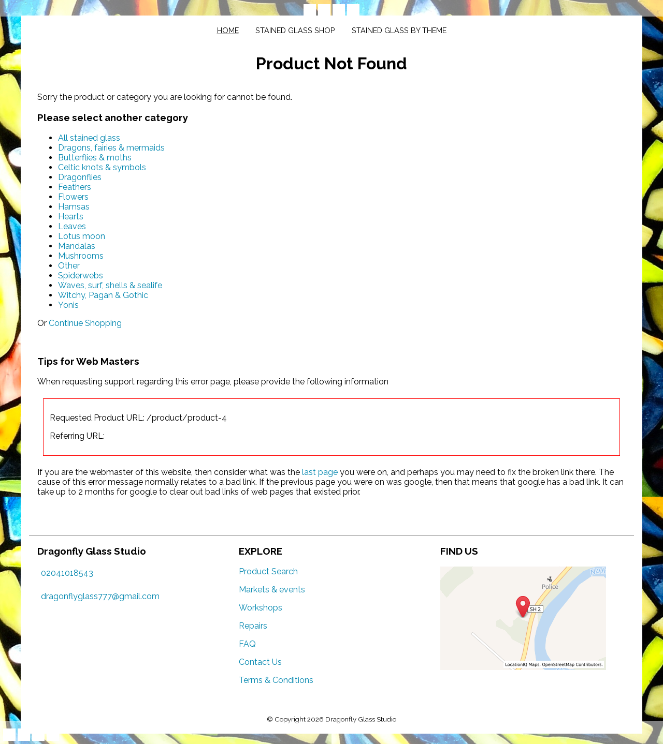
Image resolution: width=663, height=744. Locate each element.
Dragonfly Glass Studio (360, 719)
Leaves (72, 226)
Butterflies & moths (95, 157)
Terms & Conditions (276, 680)
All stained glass (89, 138)
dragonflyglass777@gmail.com (100, 596)
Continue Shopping (85, 323)
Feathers (74, 187)
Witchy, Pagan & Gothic (103, 295)
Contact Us (260, 662)
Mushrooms (81, 256)
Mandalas (76, 246)
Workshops (260, 608)
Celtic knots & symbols (102, 167)
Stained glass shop (295, 30)
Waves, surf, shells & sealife (110, 285)
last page (320, 472)
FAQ (247, 644)
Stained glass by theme (399, 30)
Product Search (268, 571)
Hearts (70, 216)
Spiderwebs (80, 275)
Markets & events (272, 589)
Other (69, 266)
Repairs (253, 626)
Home (228, 30)
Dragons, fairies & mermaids (111, 148)
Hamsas (74, 207)
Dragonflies (80, 177)
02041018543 (67, 573)
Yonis (68, 305)
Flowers (73, 197)
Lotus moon (81, 236)
